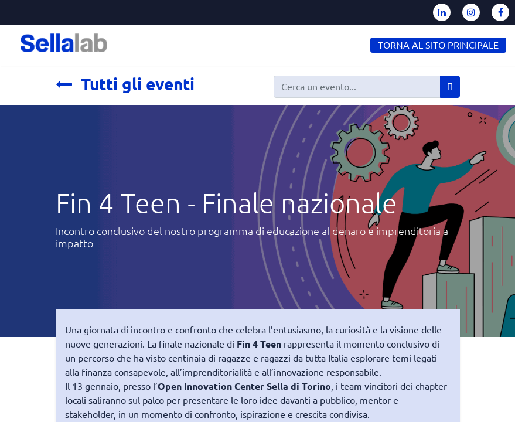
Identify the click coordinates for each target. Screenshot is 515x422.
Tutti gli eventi (125, 84)
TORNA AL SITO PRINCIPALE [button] (438, 45)
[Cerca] (450, 87)
